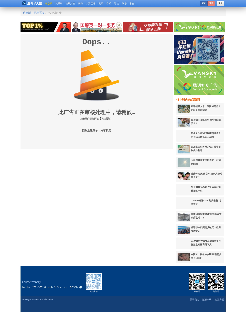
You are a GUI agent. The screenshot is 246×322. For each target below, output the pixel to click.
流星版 (58, 3)
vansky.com (46, 299)
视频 (100, 3)
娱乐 (124, 3)
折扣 (132, 3)
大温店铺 (90, 3)
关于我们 (194, 299)
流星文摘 (70, 3)
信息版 (48, 3)
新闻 (80, 3)
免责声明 (219, 299)
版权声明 (207, 299)
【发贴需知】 (106, 118)
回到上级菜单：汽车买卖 (96, 131)
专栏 (108, 3)
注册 (211, 3)
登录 (204, 3)
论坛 (116, 3)
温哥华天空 (32, 3)
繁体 (220, 3)
